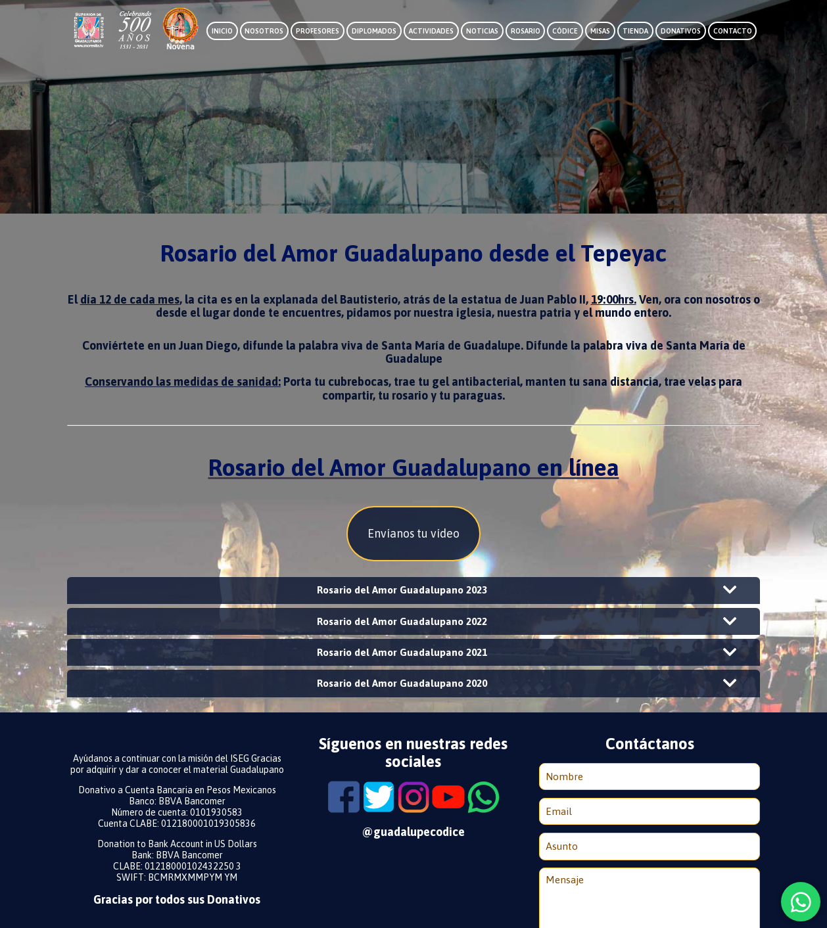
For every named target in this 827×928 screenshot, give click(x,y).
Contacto (732, 31)
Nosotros (264, 31)
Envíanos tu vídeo (413, 533)
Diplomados (374, 31)
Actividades (431, 31)
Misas (600, 31)
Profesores (317, 31)
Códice (565, 31)
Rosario (525, 31)
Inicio (222, 31)
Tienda (635, 31)
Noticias (482, 31)
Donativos (681, 31)
